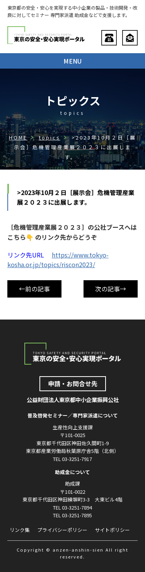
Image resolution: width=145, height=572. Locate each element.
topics (49, 137)
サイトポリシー (112, 529)
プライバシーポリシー (62, 529)
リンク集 (20, 529)
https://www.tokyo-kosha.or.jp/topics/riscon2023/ (58, 259)
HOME (18, 137)
